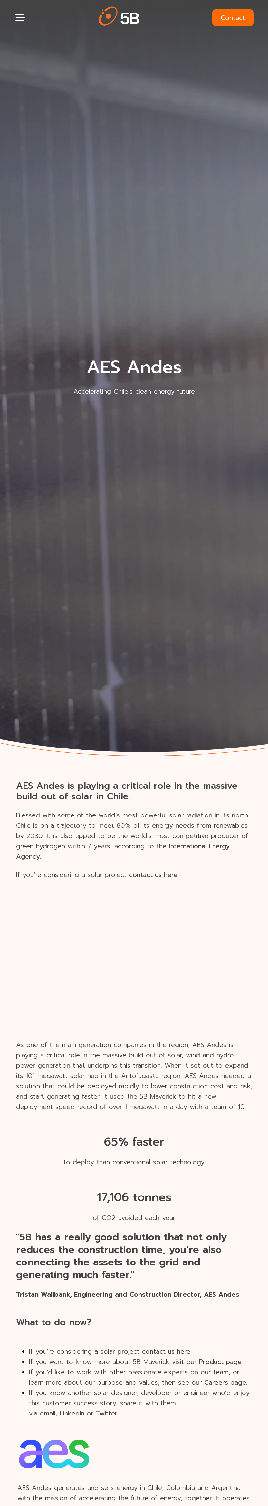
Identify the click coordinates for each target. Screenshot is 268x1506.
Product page (220, 1362)
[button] (119, 17)
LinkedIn (72, 1413)
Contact (233, 18)
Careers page (225, 1382)
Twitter (107, 1413)
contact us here (153, 875)
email (47, 1413)
